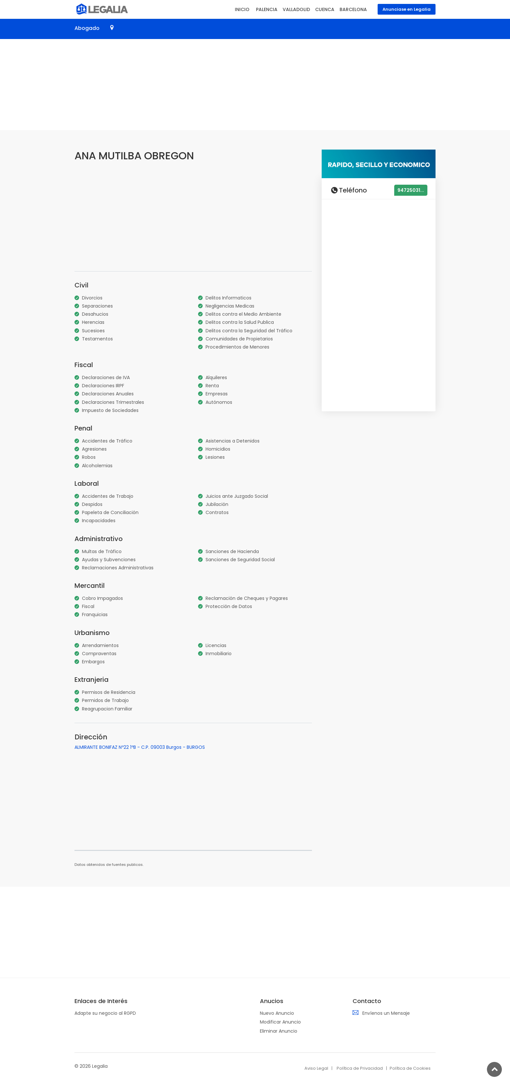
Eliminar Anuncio (278, 1031)
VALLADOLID (296, 9)
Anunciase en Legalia (406, 9)
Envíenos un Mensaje (386, 1013)
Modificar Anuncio (280, 1022)
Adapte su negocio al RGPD (105, 1013)
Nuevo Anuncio (277, 1013)
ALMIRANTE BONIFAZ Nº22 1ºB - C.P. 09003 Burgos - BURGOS (139, 747)
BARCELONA (353, 9)
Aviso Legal (316, 1068)
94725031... (410, 190)
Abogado (87, 28)
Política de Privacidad (360, 1068)
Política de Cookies (410, 1068)
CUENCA (324, 9)
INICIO (242, 9)
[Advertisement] (255, 84)
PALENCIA (266, 9)
